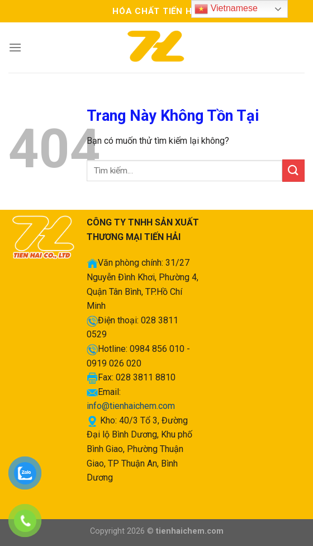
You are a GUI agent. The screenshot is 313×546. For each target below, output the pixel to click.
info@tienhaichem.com (131, 406)
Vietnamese (226, 9)
